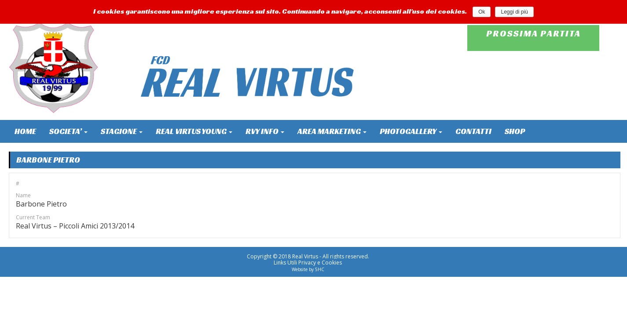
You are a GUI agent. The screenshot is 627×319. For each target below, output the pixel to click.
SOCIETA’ (68, 131)
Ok (481, 12)
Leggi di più (514, 12)
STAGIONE (122, 131)
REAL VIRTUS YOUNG (194, 131)
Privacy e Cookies (320, 262)
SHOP (515, 131)
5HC (319, 269)
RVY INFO (265, 131)
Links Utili (285, 262)
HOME (25, 131)
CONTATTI (473, 131)
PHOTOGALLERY (411, 131)
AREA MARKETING (332, 131)
